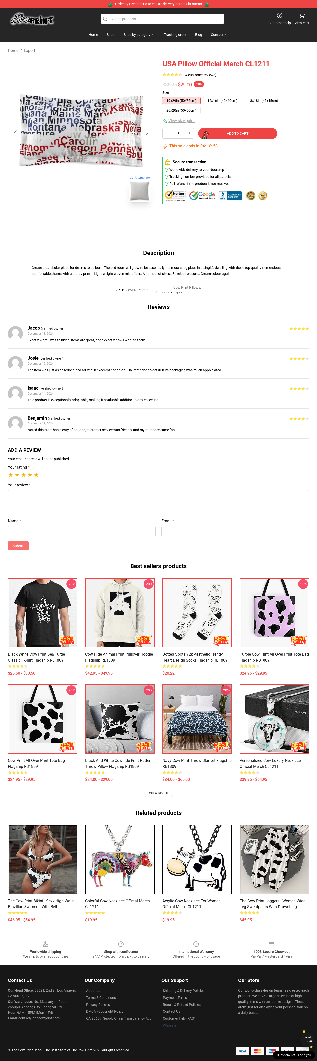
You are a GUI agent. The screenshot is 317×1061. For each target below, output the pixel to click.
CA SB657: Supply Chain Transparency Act (118, 1018)
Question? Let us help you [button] (294, 1055)
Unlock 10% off (307, 1039)
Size (165, 93)
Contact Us (171, 1011)
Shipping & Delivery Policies (183, 991)
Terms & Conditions (101, 998)
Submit (18, 546)
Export (29, 50)
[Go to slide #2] (94, 217)
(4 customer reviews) (200, 75)
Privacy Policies (98, 1005)
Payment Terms (175, 998)
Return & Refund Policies (182, 1005)
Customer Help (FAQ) (179, 1018)
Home (13, 50)
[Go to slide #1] (68, 217)
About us (93, 991)
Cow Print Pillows (186, 287)
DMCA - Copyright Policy (104, 1011)
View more (158, 793)
